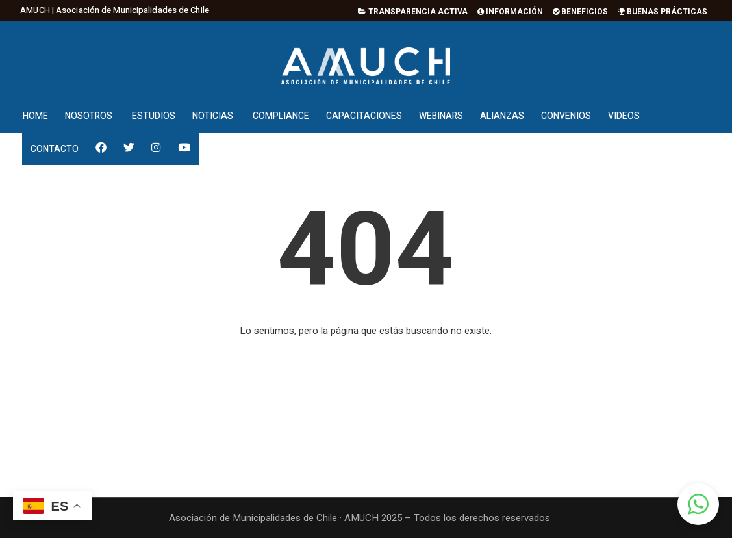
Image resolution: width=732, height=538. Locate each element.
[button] (698, 504)
